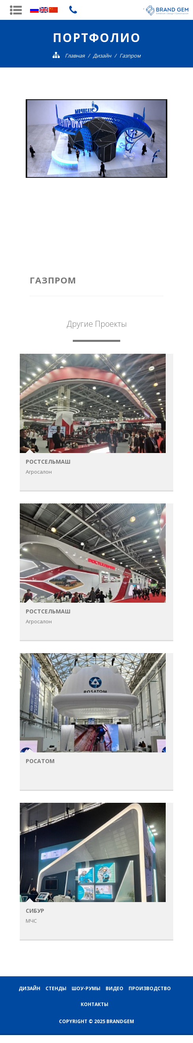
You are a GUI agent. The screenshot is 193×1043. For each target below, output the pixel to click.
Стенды (55, 988)
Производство (150, 988)
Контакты (94, 1004)
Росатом (40, 761)
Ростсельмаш (48, 461)
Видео (114, 988)
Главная (75, 55)
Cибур (35, 910)
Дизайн (102, 55)
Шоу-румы (86, 988)
